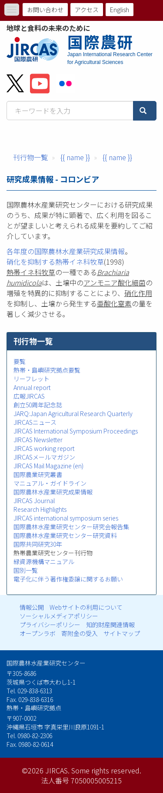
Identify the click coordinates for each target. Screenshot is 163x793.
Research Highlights (40, 509)
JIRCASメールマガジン (44, 457)
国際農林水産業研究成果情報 (53, 491)
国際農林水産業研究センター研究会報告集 (71, 526)
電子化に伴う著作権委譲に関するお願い (68, 579)
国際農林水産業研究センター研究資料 (65, 535)
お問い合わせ (45, 9)
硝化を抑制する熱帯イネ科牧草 (55, 261)
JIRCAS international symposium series (65, 518)
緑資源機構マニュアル (43, 561)
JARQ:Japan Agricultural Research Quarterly (73, 413)
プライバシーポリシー (50, 624)
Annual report (31, 387)
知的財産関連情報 (110, 624)
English (119, 9)
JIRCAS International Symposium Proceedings (75, 431)
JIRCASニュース (35, 422)
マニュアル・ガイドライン (49, 483)
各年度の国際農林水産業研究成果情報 (66, 251)
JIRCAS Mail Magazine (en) (48, 465)
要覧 (19, 361)
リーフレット (31, 378)
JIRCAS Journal (34, 500)
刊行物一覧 (30, 157)
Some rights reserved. (106, 770)
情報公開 (32, 607)
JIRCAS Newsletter (38, 439)
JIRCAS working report (43, 448)
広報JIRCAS (29, 396)
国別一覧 (25, 570)
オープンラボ (38, 633)
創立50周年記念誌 (37, 404)
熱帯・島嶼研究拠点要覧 (46, 370)
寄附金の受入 (79, 633)
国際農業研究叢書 (37, 474)
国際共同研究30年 (37, 544)
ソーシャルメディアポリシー (59, 616)
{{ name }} (75, 157)
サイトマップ (121, 633)
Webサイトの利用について (86, 607)
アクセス (87, 9)
